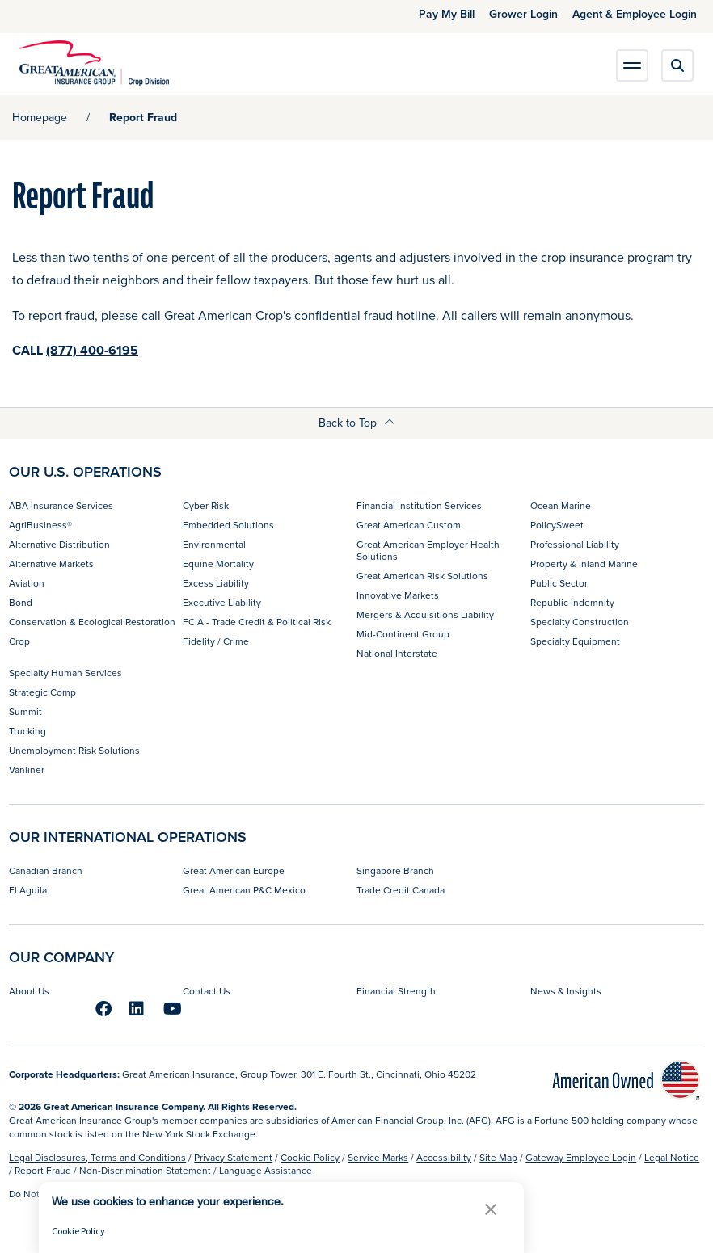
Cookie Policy (310, 1157)
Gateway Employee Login (580, 1157)
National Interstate (396, 653)
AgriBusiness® (40, 525)
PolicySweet (557, 525)
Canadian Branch (45, 870)
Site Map (498, 1157)
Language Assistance (265, 1170)
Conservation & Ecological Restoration (92, 622)
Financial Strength (396, 991)
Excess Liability (216, 583)
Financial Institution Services (419, 505)
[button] (491, 1209)
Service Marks (378, 1157)
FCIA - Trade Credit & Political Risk (257, 622)
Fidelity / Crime (216, 641)
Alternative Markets (51, 563)
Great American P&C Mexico (244, 890)
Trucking (27, 731)
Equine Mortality (218, 563)
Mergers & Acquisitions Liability (425, 614)
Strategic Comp (42, 692)
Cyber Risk (206, 505)
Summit (25, 711)
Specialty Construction (579, 622)
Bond (20, 602)
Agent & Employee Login (634, 14)
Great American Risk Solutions (422, 575)
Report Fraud (43, 1170)
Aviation (26, 583)
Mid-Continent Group (402, 634)
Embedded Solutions (228, 525)
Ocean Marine (560, 505)
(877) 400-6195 (92, 350)
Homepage (39, 117)
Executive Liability (222, 602)
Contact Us (206, 991)
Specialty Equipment (575, 641)
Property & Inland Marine (584, 563)
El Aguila (28, 890)
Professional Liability (574, 544)
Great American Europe (234, 870)
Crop (19, 641)
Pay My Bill (447, 14)
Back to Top (357, 422)
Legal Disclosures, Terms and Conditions (97, 1157)
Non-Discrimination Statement (145, 1170)
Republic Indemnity (572, 602)
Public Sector (559, 583)
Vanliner (26, 769)
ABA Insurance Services (61, 505)
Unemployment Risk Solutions (74, 750)
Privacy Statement (233, 1157)
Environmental (214, 544)
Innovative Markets (397, 595)
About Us (29, 991)
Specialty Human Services (65, 672)
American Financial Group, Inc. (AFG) (411, 1120)
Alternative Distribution (59, 544)
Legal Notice (671, 1157)
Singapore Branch (395, 870)
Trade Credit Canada (400, 890)
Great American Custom (408, 525)
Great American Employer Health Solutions (428, 549)
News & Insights (565, 991)
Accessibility (443, 1157)
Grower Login (523, 14)
